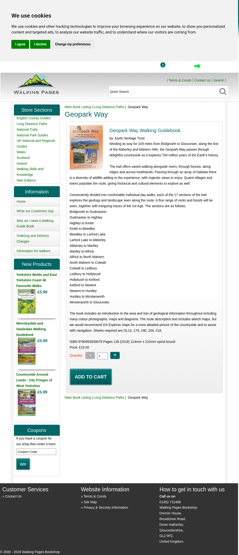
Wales (21, 152)
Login (144, 67)
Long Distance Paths (109, 107)
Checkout (213, 67)
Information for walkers (33, 251)
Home (123, 67)
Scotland (23, 158)
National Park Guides (32, 135)
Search (219, 80)
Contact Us (202, 80)
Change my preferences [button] (72, 44)
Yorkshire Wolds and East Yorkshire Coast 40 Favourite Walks (36, 280)
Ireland (22, 163)
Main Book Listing (78, 107)
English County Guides (33, 118)
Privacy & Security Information (106, 507)
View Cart (177, 67)
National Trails (27, 129)
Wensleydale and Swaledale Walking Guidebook (31, 329)
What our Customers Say (35, 211)
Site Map (90, 502)
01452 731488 (170, 502)
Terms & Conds (180, 80)
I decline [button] (40, 44)
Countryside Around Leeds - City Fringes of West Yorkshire (34, 380)
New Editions (26, 180)
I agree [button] (20, 44)
